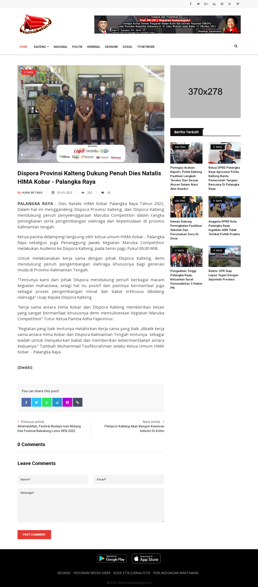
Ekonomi (111, 46)
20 (105, 192)
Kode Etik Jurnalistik (131, 573)
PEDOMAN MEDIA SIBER (91, 573)
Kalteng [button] (40, 46)
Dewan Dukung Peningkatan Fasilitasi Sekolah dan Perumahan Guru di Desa (186, 230)
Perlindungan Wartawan (175, 573)
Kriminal (93, 46)
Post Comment (34, 535)
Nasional (60, 46)
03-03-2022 (62, 192)
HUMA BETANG (29, 192)
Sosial (127, 46)
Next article (127, 426)
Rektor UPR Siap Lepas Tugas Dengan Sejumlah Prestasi (223, 275)
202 (86, 192)
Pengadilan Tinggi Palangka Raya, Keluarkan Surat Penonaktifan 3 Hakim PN (186, 279)
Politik (77, 46)
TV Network (146, 46)
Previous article (54, 426)
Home (24, 46)
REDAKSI (64, 573)
